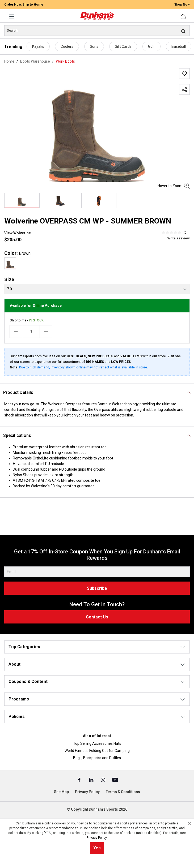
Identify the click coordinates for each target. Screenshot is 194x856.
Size (9, 279)
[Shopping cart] (183, 16)
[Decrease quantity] (16, 331)
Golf (151, 46)
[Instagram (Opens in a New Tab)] (103, 779)
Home (9, 61)
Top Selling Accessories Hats (97, 743)
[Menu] (11, 16)
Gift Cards (123, 46)
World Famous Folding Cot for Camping (97, 751)
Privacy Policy (87, 792)
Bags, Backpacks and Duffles (97, 758)
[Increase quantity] (46, 331)
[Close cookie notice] (189, 823)
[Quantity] (31, 331)
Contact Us (97, 617)
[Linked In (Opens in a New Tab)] (91, 779)
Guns (94, 46)
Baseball (178, 46)
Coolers (67, 46)
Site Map (61, 792)
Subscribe (97, 588)
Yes (97, 847)
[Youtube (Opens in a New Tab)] (115, 779)
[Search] (97, 30)
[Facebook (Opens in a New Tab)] (79, 779)
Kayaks (38, 46)
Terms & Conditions (123, 792)
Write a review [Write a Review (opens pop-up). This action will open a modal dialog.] (178, 238)
